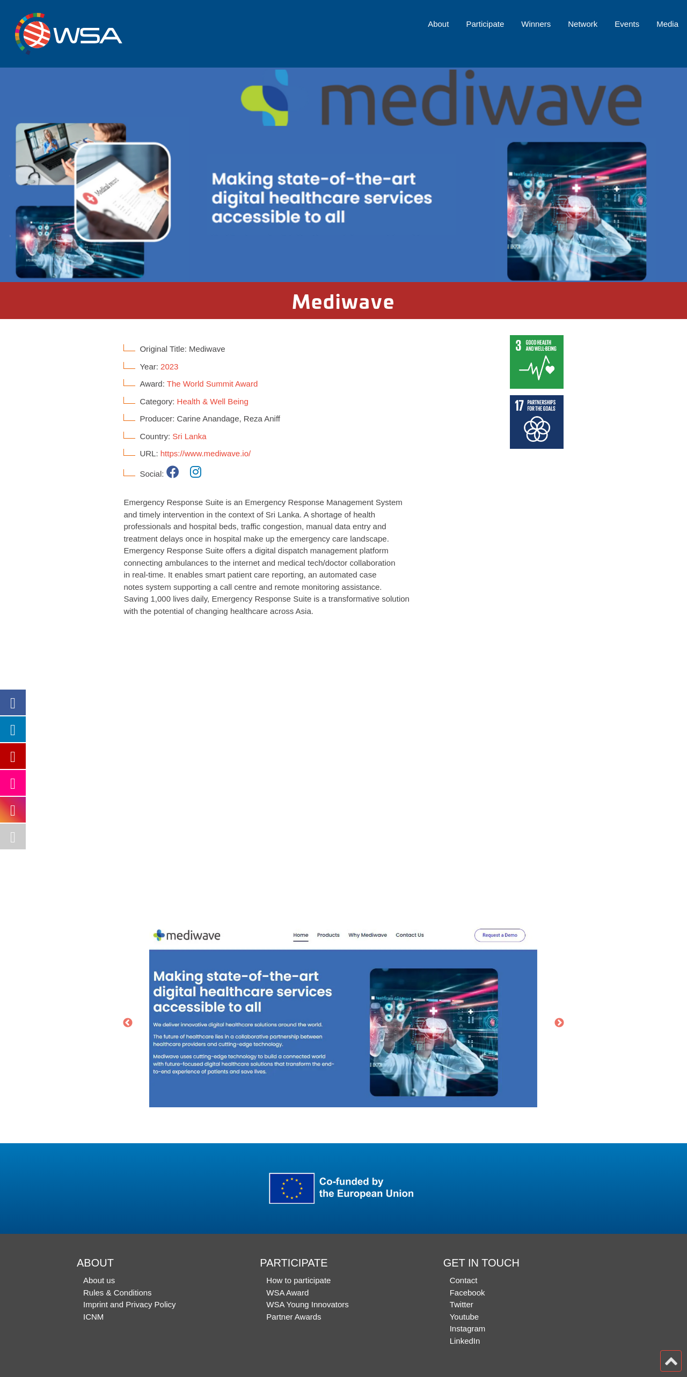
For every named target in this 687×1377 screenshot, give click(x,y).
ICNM (93, 1316)
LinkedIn (465, 1340)
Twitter (461, 1304)
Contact (464, 1280)
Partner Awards (293, 1316)
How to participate (298, 1280)
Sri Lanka (189, 436)
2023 (169, 366)
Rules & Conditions (117, 1292)
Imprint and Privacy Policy (129, 1304)
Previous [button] (127, 1023)
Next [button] (559, 1023)
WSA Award (287, 1292)
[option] (343, 175)
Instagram (468, 1328)
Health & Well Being (213, 401)
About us (99, 1280)
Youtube (464, 1316)
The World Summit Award (212, 383)
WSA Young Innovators (307, 1304)
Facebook (467, 1292)
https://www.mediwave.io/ (205, 453)
